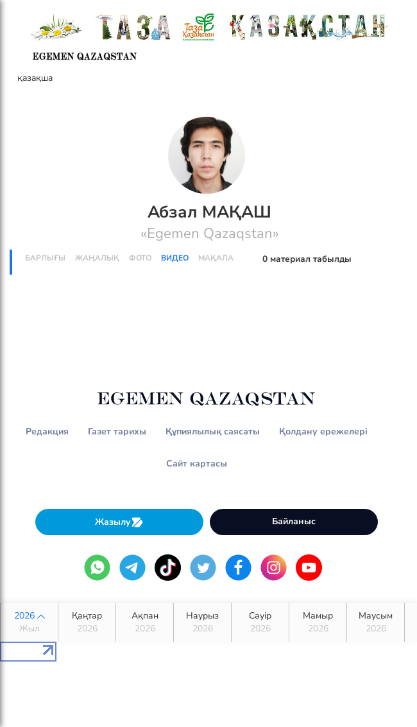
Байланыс (294, 521)
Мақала (216, 258)
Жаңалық (97, 258)
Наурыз (202, 622)
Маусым (375, 622)
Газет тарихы (117, 431)
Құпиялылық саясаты (213, 431)
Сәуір (260, 622)
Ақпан (145, 622)
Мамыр (318, 622)
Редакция (47, 431)
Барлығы (45, 258)
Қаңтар (87, 622)
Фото (140, 258)
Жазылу (119, 522)
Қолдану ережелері (323, 431)
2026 (29, 622)
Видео (175, 258)
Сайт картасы (196, 464)
